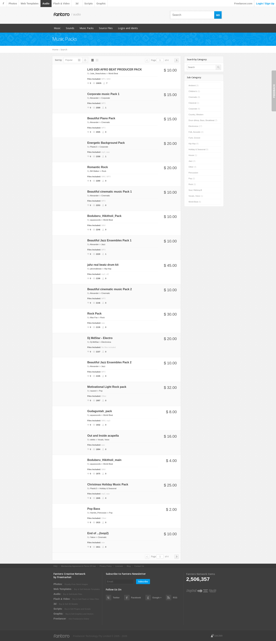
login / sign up (265, 3)
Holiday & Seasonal (107, 488)
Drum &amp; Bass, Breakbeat (203, 120)
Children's (194, 91)
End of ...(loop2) (98, 533)
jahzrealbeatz (96, 269)
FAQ (55, 566)
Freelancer (60, 618)
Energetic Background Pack (106, 142)
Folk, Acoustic (196, 132)
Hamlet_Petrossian (98, 513)
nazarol (93, 391)
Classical (194, 103)
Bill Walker (94, 171)
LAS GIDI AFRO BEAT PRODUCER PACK (114, 69)
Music (57, 28)
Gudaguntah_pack (99, 411)
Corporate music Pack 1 (103, 94)
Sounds (70, 28)
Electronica (106, 342)
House (193, 155)
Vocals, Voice (103, 440)
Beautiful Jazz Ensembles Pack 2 (109, 362)
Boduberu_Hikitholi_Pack (104, 215)
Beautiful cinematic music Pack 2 (109, 289)
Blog (129, 566)
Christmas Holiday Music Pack (107, 484)
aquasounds (95, 220)
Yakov (92, 537)
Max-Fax (94, 317)
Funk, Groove (194, 138)
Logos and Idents (128, 28)
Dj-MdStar (94, 342)
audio (45, 3)
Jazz (103, 244)
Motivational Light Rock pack (106, 386)
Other (192, 167)
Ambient (194, 85)
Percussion (193, 173)
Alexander (94, 98)
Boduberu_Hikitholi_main (104, 459)
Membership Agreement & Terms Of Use (78, 566)
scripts (88, 3)
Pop (101, 391)
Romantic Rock (97, 167)
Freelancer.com (243, 3)
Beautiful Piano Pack (101, 118)
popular (69, 60)
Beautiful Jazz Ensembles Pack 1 (109, 240)
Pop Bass (93, 508)
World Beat (113, 73)
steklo (92, 440)
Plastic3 (93, 147)
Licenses (119, 566)
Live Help (218, 635)
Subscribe (143, 581)
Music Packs (87, 28)
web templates (29, 3)
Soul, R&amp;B (195, 190)
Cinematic (105, 122)
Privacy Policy (106, 566)
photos (13, 3)
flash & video (61, 3)
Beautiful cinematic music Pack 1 (109, 191)
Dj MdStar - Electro (99, 338)
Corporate (105, 98)
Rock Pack (94, 313)
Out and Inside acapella (103, 435)
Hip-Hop (107, 269)
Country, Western (196, 114)
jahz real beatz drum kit (102, 264)
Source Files (106, 28)
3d (77, 3)
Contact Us (139, 566)
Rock (104, 171)
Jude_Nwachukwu (98, 73)
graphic (101, 3)
